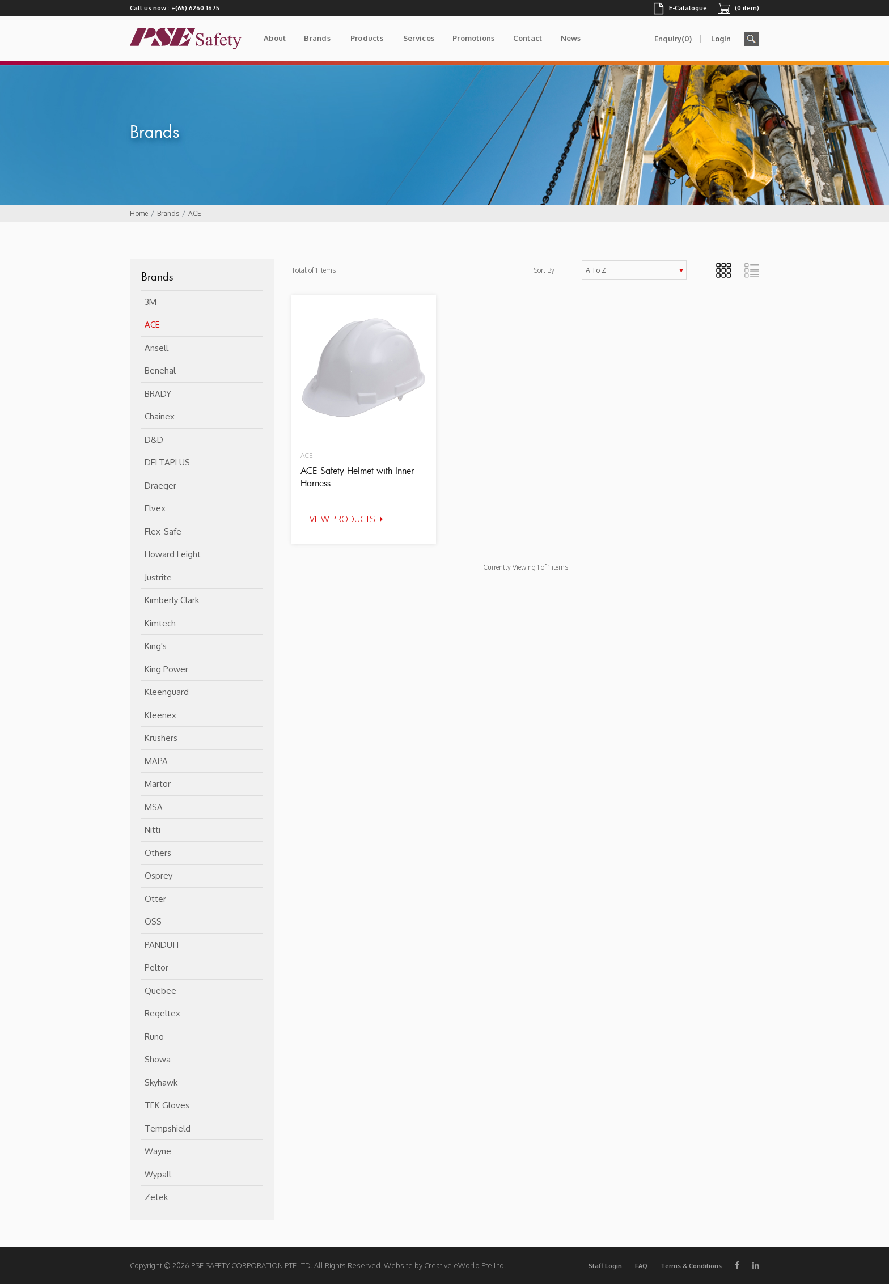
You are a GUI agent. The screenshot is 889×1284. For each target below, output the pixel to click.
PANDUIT (162, 944)
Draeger (160, 485)
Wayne (158, 1151)
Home (139, 213)
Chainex (160, 416)
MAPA (156, 761)
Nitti (152, 829)
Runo (154, 1036)
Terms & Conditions (691, 1266)
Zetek (156, 1197)
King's (156, 646)
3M (150, 301)
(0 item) (738, 8)
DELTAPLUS (167, 462)
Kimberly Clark (172, 600)
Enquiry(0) (673, 38)
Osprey (158, 875)
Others (158, 852)
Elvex (155, 508)
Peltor (156, 967)
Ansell (156, 347)
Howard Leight (173, 554)
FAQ (641, 1266)
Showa (158, 1059)
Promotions (473, 38)
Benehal (160, 370)
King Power (166, 669)
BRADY (158, 393)
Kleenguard (167, 692)
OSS (153, 921)
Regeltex (162, 1013)
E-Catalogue (680, 8)
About (275, 38)
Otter (155, 898)
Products (366, 38)
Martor (158, 783)
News (571, 38)
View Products (342, 519)
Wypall (158, 1174)
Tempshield (167, 1128)
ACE (194, 213)
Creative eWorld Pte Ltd (464, 1265)
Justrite (158, 577)
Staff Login (605, 1266)
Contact (528, 38)
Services (418, 38)
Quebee (160, 990)
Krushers (161, 737)
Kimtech (160, 623)
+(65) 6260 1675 (195, 8)
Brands (317, 38)
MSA (154, 807)
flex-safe (163, 531)
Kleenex (160, 715)
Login (721, 38)
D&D (154, 439)
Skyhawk (161, 1082)
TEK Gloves (167, 1105)
